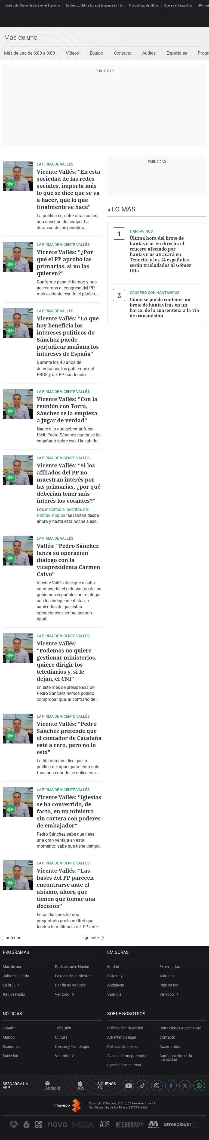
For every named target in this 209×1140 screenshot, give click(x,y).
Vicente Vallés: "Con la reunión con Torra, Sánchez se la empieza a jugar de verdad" (67, 409)
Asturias (166, 976)
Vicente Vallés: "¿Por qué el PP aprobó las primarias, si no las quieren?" (65, 262)
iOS (81, 1086)
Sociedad (10, 1056)
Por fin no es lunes (70, 985)
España (9, 1028)
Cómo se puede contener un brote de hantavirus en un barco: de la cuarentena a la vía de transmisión (164, 307)
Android (52, 1086)
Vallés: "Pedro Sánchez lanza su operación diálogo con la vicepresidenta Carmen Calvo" (68, 560)
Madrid (113, 966)
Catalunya (116, 976)
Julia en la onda (16, 976)
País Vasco (168, 985)
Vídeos (72, 53)
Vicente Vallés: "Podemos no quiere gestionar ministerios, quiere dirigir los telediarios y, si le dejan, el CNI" (67, 661)
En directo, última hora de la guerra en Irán (94, 5)
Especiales (177, 53)
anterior (10, 937)
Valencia (114, 994)
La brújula (11, 985)
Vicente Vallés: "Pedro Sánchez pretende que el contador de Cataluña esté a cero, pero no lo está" (69, 738)
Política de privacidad (125, 1028)
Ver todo (64, 994)
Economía (11, 1046)
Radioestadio (14, 994)
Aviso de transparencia (126, 1056)
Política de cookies (122, 1046)
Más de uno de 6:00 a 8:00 (29, 53)
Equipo (96, 53)
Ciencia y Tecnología (72, 1046)
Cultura (61, 1037)
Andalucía (115, 985)
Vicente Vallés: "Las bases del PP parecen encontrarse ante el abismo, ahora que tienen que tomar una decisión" (66, 888)
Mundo (9, 1037)
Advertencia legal (121, 1037)
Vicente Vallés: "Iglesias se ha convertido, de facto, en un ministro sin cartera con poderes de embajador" (69, 811)
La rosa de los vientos (73, 976)
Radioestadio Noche (72, 966)
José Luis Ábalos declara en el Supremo (32, 5)
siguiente (92, 937)
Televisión (63, 1028)
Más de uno (20, 37)
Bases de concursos (124, 1065)
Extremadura (170, 966)
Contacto (122, 53)
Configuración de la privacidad (175, 1058)
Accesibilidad (170, 1046)
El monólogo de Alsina (144, 5)
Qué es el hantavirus (178, 5)
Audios (149, 53)
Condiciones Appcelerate (180, 1028)
